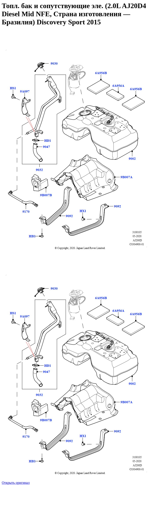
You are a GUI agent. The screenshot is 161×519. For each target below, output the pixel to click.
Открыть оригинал (16, 483)
